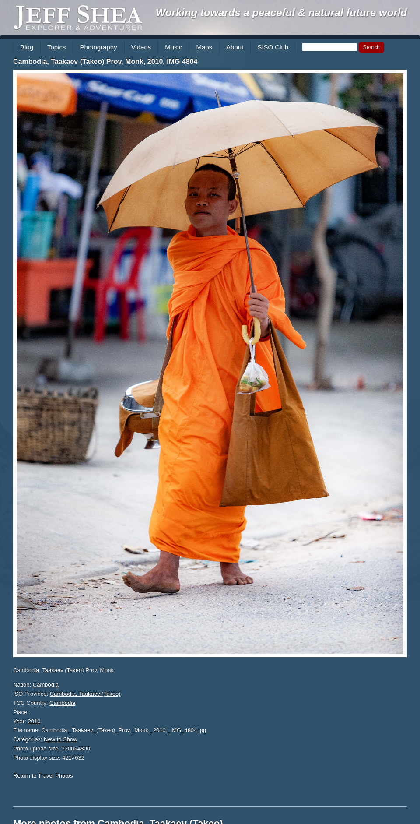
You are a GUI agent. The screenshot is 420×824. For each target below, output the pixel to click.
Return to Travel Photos (43, 775)
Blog (26, 47)
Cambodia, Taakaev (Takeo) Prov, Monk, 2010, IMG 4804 (105, 61)
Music (173, 47)
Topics (56, 47)
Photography (98, 47)
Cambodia (46, 684)
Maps (204, 47)
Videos (141, 47)
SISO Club (272, 47)
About (234, 47)
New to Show (60, 739)
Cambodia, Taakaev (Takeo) (85, 693)
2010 (34, 721)
